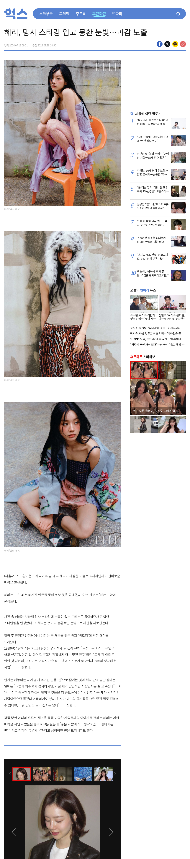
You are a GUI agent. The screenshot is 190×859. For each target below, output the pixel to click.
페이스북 (160, 44)
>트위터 (167, 44)
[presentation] (9, 773)
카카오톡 (175, 44)
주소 (183, 44)
